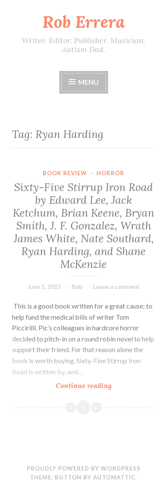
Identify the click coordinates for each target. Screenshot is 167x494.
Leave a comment (116, 286)
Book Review (65, 173)
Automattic (114, 477)
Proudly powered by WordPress (84, 468)
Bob (77, 286)
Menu (88, 82)
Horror (110, 173)
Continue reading (99, 385)
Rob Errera (83, 21)
